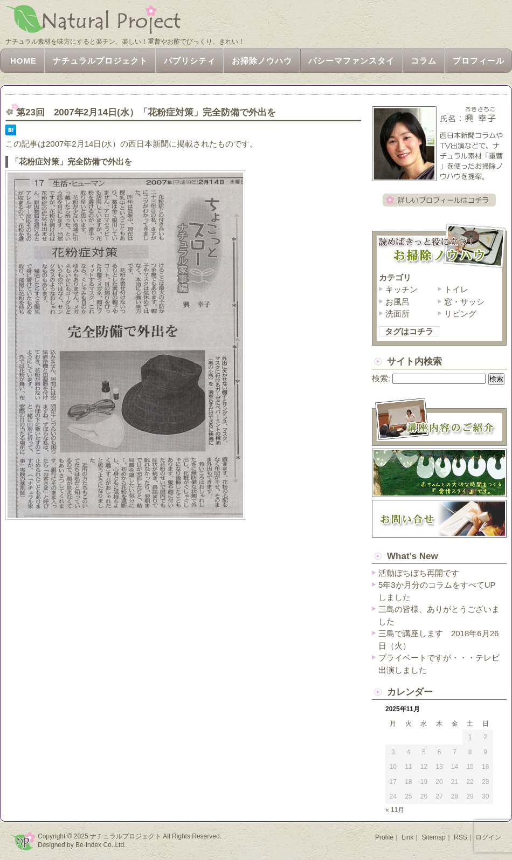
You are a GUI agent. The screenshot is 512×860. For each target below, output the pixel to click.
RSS (460, 837)
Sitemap (434, 837)
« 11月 (394, 810)
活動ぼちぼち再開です (418, 572)
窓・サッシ (464, 301)
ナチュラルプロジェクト (100, 60)
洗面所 (397, 313)
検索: (381, 378)
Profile (384, 837)
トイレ (456, 289)
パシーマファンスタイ (351, 60)
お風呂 (397, 301)
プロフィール (478, 60)
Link (407, 837)
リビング (460, 313)
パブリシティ (190, 60)
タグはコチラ (409, 331)
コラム (424, 60)
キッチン (401, 289)
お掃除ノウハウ (262, 60)
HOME (23, 60)
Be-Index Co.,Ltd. (100, 845)
